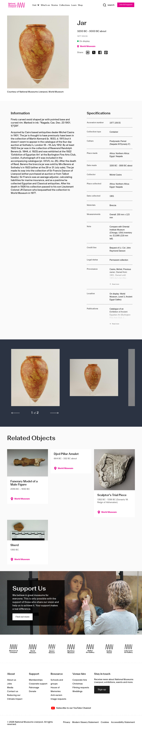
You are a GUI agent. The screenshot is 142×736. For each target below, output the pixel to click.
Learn (74, 5)
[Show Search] (107, 5)
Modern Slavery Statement (85, 722)
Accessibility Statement (123, 722)
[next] (54, 413)
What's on (45, 5)
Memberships (36, 680)
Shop (80, 5)
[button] (35, 379)
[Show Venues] (38, 5)
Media (10, 688)
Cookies (105, 722)
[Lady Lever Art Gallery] (128, 649)
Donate (32, 692)
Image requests (58, 699)
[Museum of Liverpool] (13, 649)
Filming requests (80, 688)
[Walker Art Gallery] (90, 649)
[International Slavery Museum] (51, 649)
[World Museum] (32, 649)
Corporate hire (79, 680)
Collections (64, 5)
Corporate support (38, 684)
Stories (54, 5)
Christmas (77, 684)
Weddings (77, 692)
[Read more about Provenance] (121, 277)
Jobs (9, 684)
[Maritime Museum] (71, 649)
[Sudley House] (109, 649)
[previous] (15, 413)
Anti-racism (56, 695)
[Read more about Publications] (121, 317)
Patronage (34, 688)
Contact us (12, 692)
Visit (34, 5)
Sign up (102, 690)
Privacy (66, 722)
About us (11, 680)
